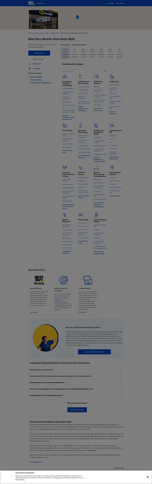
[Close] (148, 477)
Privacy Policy (20, 479)
